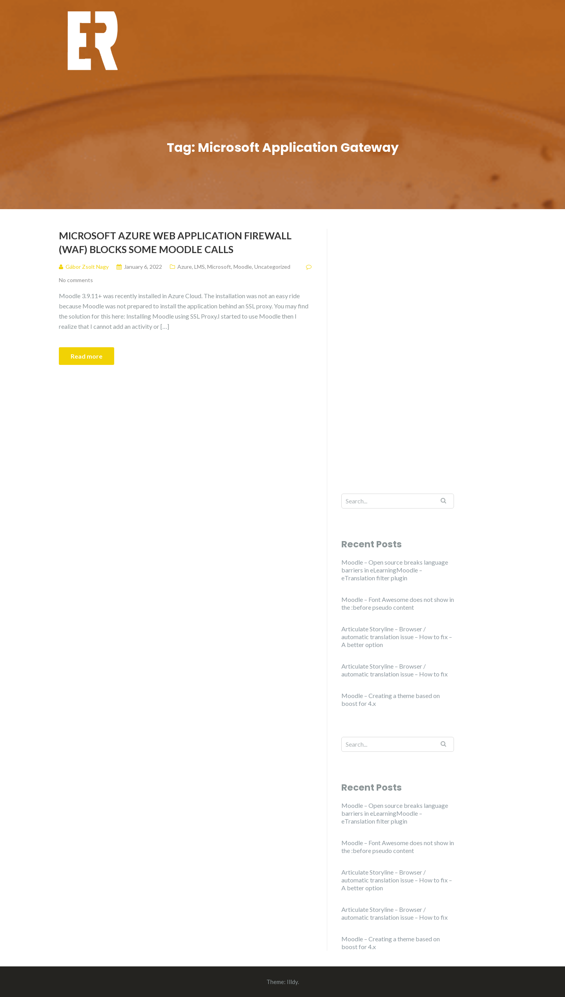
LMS (199, 266)
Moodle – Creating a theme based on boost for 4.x (390, 699)
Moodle (242, 266)
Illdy (292, 981)
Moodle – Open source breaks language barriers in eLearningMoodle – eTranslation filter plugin (394, 569)
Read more (86, 356)
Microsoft (219, 266)
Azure (184, 266)
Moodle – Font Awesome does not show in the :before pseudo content (397, 603)
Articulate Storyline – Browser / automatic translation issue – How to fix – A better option (396, 636)
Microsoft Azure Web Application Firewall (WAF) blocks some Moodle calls (175, 242)
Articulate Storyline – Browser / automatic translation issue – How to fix (394, 670)
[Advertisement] (397, 346)
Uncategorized (272, 266)
